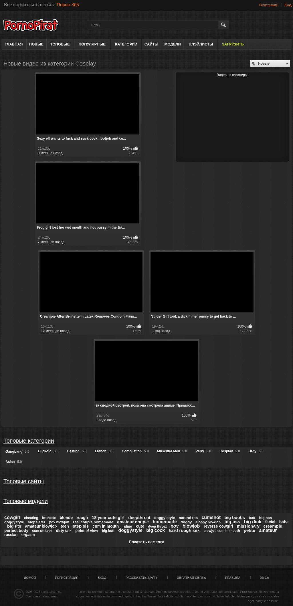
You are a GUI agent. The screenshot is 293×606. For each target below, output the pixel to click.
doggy (186, 522)
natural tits (188, 518)
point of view (86, 530)
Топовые (60, 44)
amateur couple (133, 521)
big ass (232, 521)
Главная (14, 44)
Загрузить (233, 44)
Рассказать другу (142, 577)
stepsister (36, 522)
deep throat (157, 526)
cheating (31, 518)
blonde (66, 517)
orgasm (28, 534)
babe (284, 522)
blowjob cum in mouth (221, 531)
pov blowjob (59, 522)
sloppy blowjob (208, 522)
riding (127, 526)
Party (203, 451)
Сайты (151, 44)
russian (10, 534)
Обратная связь (191, 577)
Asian (13, 462)
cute (140, 526)
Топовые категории (28, 440)
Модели (173, 44)
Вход (288, 5)
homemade (165, 521)
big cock (155, 530)
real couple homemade (93, 522)
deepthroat (139, 517)
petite (249, 530)
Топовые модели (25, 501)
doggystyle (130, 530)
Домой (30, 577)
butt (252, 518)
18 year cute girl (108, 517)
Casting (77, 451)
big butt (108, 531)
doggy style (164, 518)
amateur (268, 530)
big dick (252, 521)
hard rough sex (184, 530)
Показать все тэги (146, 542)
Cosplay (229, 451)
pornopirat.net (51, 591)
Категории (126, 44)
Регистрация (268, 5)
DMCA (264, 577)
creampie (272, 526)
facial (270, 522)
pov (175, 526)
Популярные (92, 44)
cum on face (42, 531)
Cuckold (48, 451)
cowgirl (12, 517)
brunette (49, 518)
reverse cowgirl (218, 526)
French (104, 451)
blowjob (191, 526)
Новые (36, 44)
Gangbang (17, 451)
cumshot (211, 517)
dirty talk (64, 530)
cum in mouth (105, 526)
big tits (14, 526)
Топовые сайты (23, 481)
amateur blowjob (41, 526)
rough (82, 517)
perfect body (16, 530)
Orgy (256, 451)
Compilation (135, 451)
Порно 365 (68, 4)
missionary (248, 526)
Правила (233, 577)
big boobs (234, 517)
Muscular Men (172, 451)
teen (65, 526)
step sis (81, 526)
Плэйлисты (201, 44)
